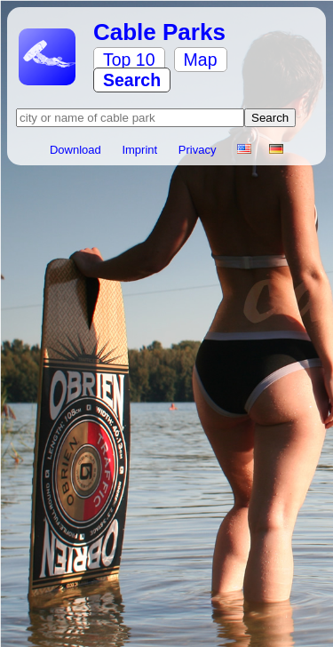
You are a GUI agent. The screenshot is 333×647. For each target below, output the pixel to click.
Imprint (141, 149)
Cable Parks (159, 32)
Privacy (198, 149)
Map (201, 59)
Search (132, 80)
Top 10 (129, 59)
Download (77, 149)
